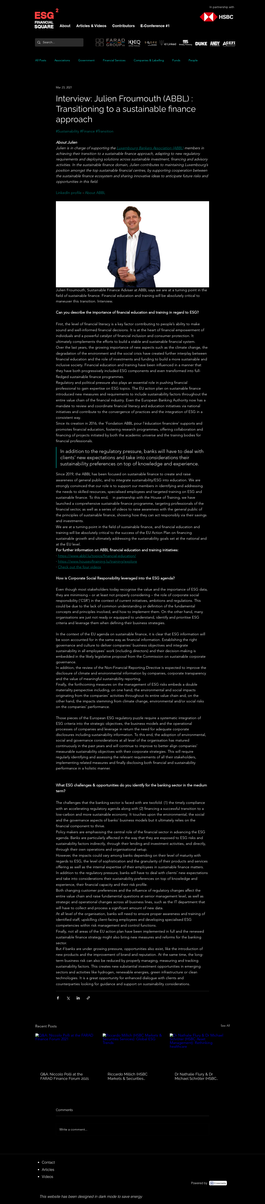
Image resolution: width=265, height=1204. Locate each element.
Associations (62, 60)
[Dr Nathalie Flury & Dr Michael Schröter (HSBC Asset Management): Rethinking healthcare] (200, 1050)
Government (86, 60)
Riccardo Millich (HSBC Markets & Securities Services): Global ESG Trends (132, 1076)
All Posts (40, 60)
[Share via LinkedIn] (78, 998)
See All (225, 1025)
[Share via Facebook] (58, 998)
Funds (176, 60)
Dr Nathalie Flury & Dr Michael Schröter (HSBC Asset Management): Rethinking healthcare (195, 1076)
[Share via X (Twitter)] (68, 998)
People (193, 60)
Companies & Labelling (149, 60)
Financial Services (114, 60)
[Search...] (59, 42)
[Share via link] (88, 998)
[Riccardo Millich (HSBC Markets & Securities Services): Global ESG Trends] (133, 1050)
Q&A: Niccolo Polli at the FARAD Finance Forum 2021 (64, 1076)
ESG (44, 15)
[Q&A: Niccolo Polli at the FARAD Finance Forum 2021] (65, 1050)
